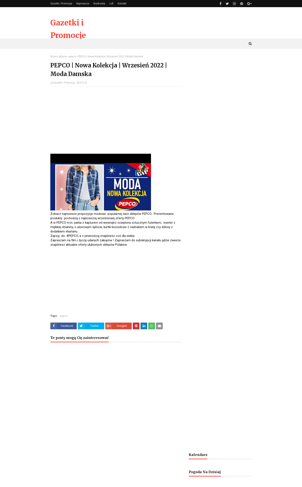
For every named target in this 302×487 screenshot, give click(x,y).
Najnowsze (82, 3)
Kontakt (122, 3)
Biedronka (99, 3)
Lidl (111, 3)
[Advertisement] (116, 120)
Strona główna (58, 56)
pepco (72, 56)
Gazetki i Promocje (61, 3)
